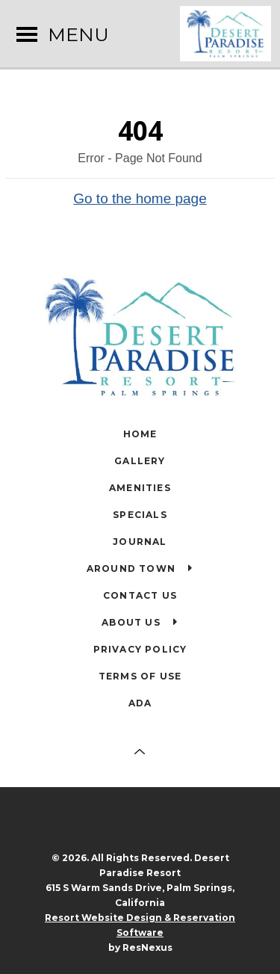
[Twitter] (152, 821)
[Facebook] (91, 821)
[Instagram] (122, 821)
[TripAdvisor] (186, 821)
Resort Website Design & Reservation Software (140, 925)
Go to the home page (140, 198)
